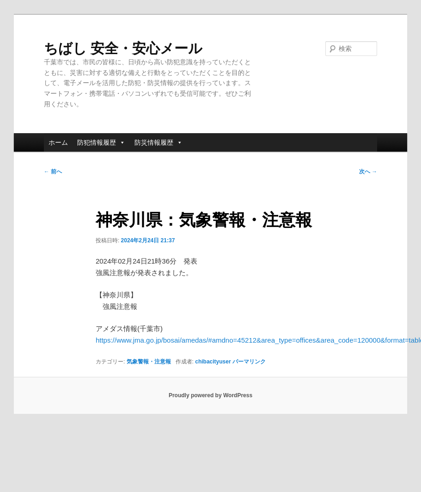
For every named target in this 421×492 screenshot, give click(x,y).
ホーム (58, 142)
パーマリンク (249, 361)
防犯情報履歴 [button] (101, 142)
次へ (368, 171)
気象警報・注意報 (149, 361)
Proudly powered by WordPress (210, 395)
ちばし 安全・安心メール (123, 48)
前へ (53, 171)
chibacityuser (213, 361)
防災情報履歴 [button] (158, 142)
